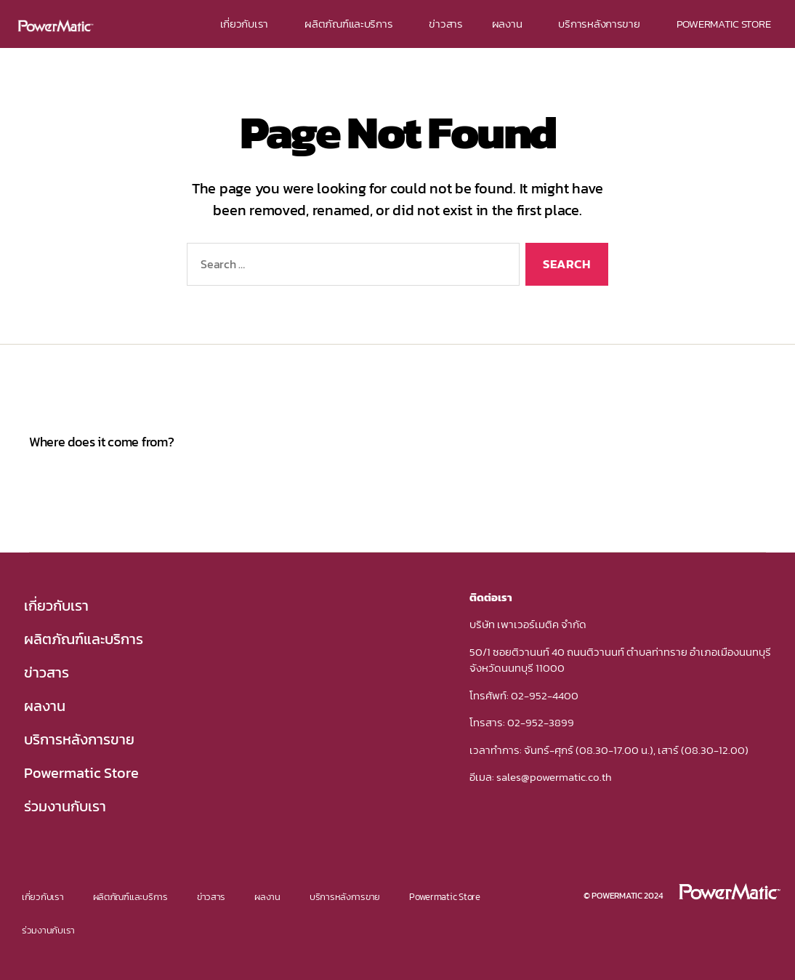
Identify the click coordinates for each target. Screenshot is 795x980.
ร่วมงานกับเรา (65, 806)
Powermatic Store (81, 773)
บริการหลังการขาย (602, 23)
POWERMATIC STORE (724, 23)
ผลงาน (511, 23)
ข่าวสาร (445, 23)
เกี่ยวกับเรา (248, 23)
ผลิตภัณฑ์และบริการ (352, 23)
